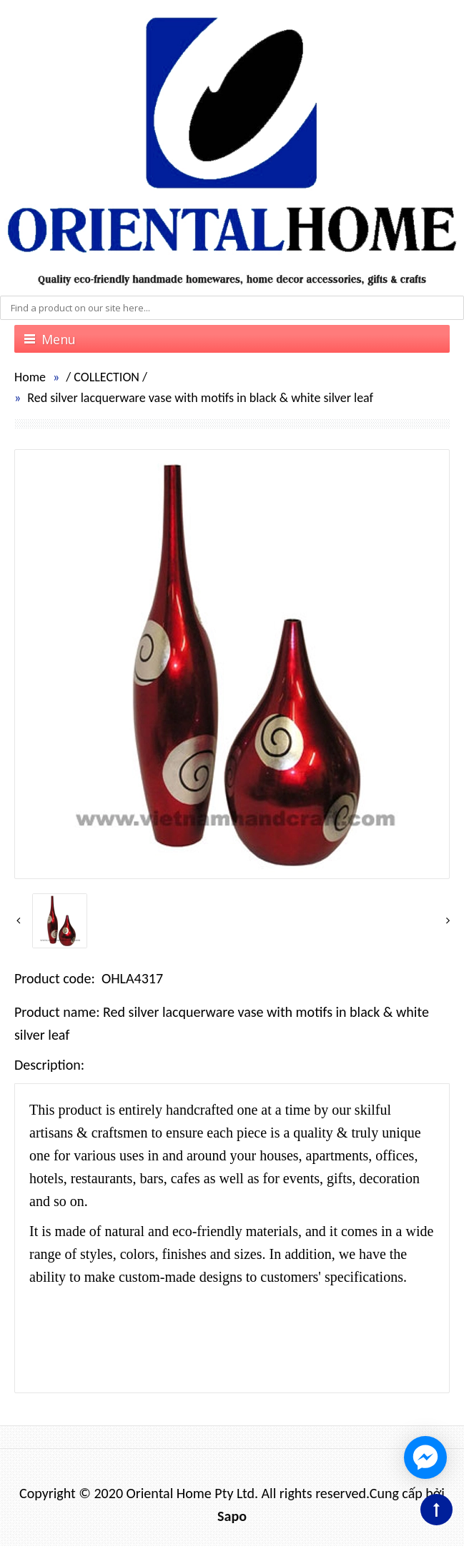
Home (30, 377)
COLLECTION (106, 377)
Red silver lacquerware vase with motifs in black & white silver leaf (200, 398)
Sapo (232, 1516)
